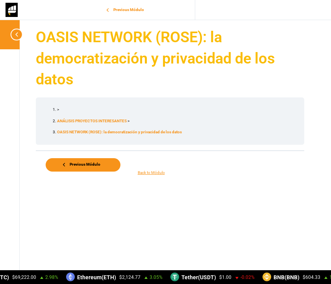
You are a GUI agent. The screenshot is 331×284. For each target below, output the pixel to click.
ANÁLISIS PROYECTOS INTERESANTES (92, 120)
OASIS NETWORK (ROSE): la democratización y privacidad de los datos (119, 132)
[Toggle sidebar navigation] (12, 34)
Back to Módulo (151, 172)
